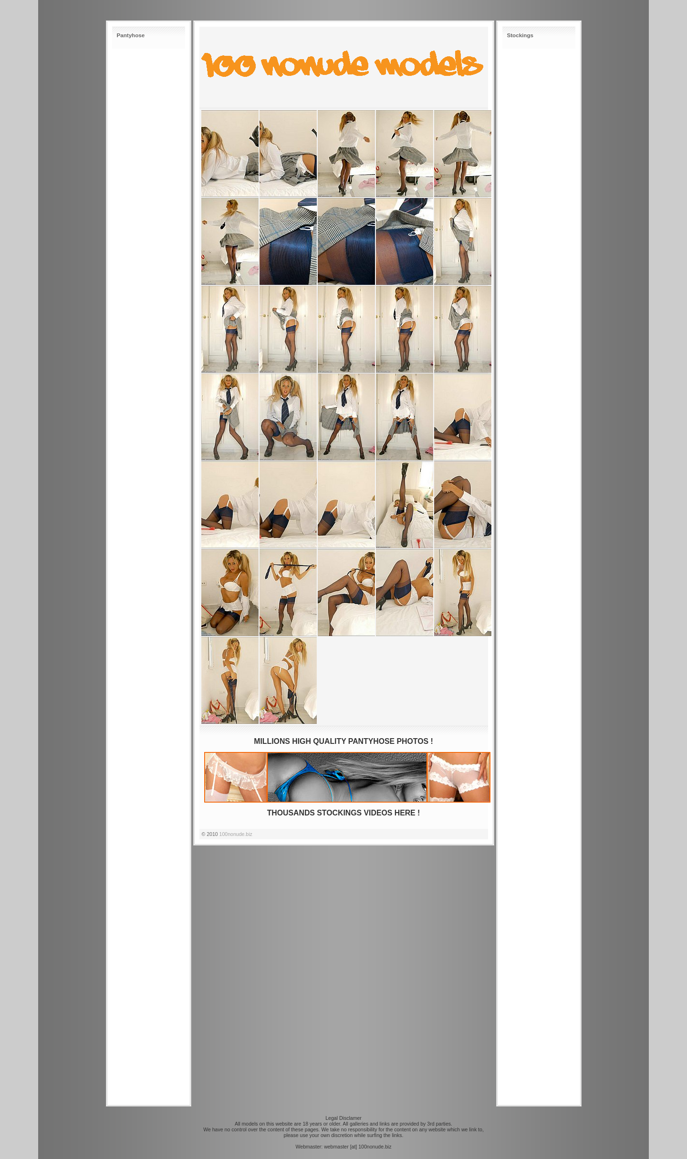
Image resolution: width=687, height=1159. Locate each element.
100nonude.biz (235, 834)
